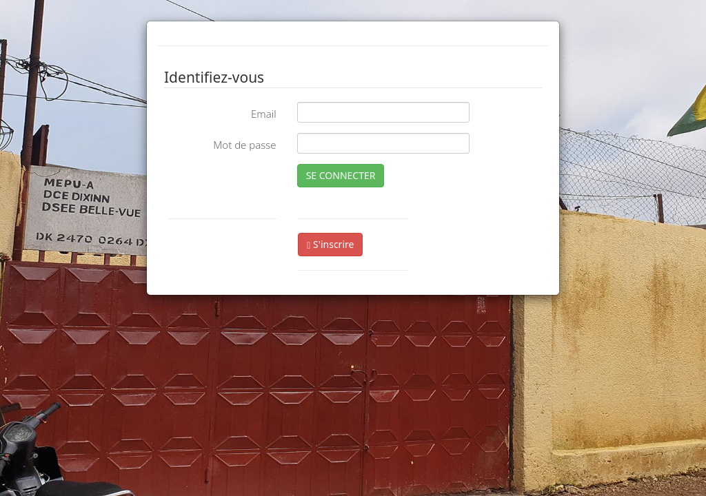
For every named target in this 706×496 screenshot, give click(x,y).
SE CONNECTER (341, 175)
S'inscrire (330, 244)
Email (263, 114)
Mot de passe (244, 145)
